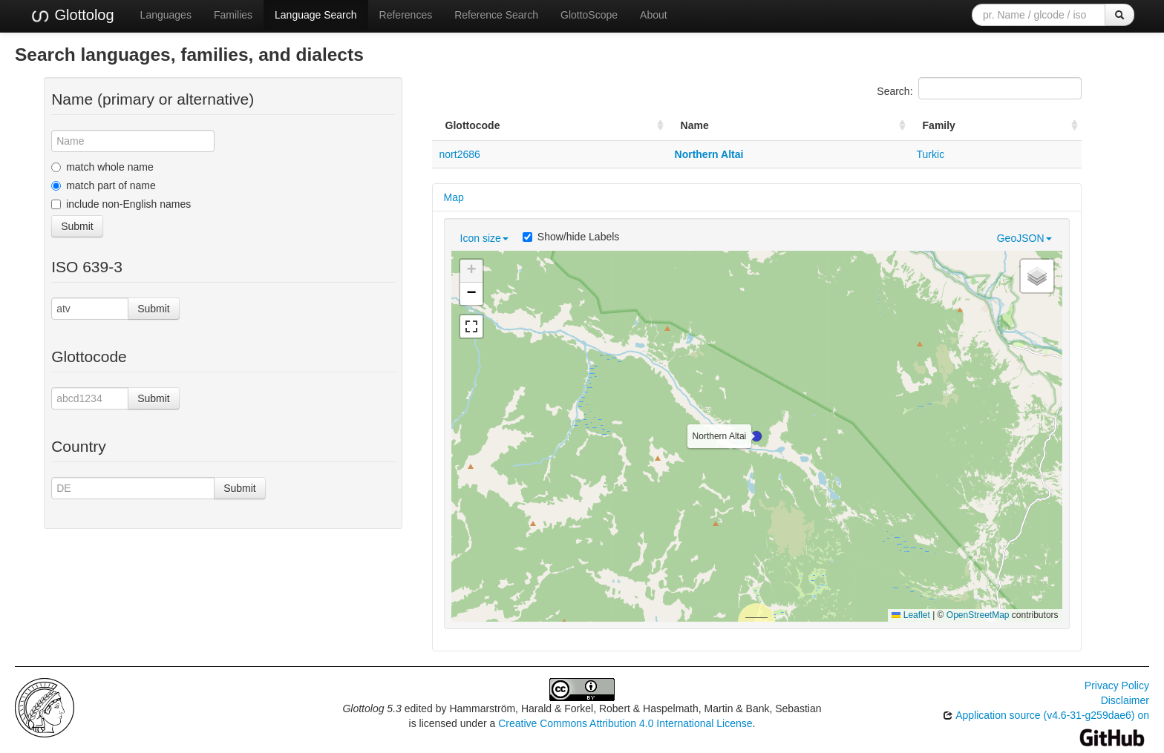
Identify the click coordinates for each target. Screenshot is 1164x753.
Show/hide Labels (571, 237)
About (653, 15)
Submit (77, 226)
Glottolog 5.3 (371, 708)
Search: (979, 88)
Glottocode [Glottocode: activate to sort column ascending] (472, 125)
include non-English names (121, 204)
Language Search (316, 15)
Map (454, 197)
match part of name (103, 185)
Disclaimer (1125, 700)
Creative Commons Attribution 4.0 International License (625, 723)
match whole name (102, 167)
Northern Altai (709, 154)
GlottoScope (589, 15)
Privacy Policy (1117, 685)
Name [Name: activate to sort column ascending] (695, 125)
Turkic (931, 154)
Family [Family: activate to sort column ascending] (939, 125)
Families (233, 15)
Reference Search (496, 15)
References (406, 15)
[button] (756, 436)
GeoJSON (1024, 238)
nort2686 (459, 154)
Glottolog (72, 15)
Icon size (484, 238)
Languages (166, 15)
